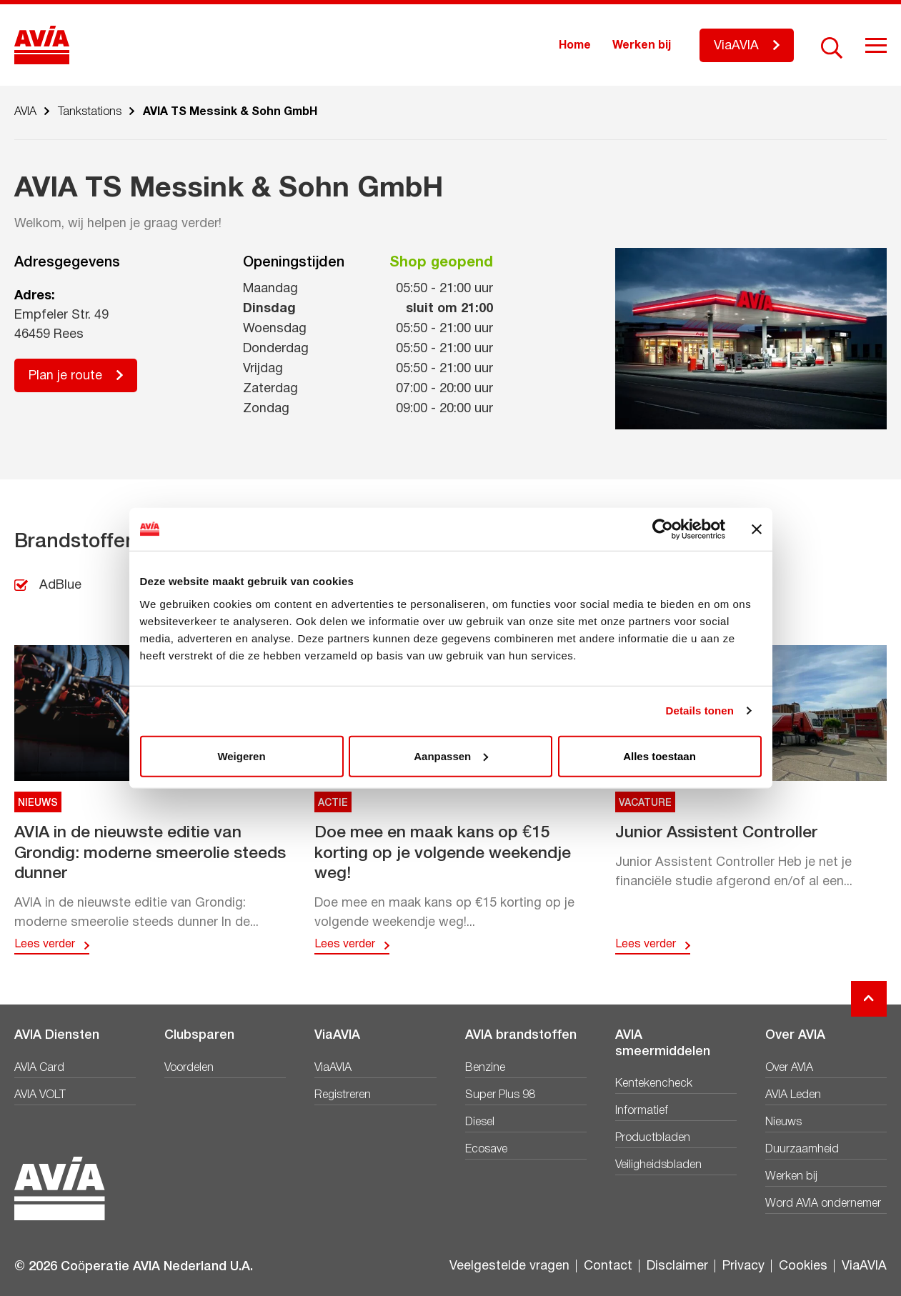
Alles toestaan (659, 755)
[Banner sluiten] (757, 529)
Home (575, 46)
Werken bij (641, 46)
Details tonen (700, 710)
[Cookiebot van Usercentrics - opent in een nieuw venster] (662, 529)
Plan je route (65, 376)
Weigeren (241, 755)
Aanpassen (451, 755)
